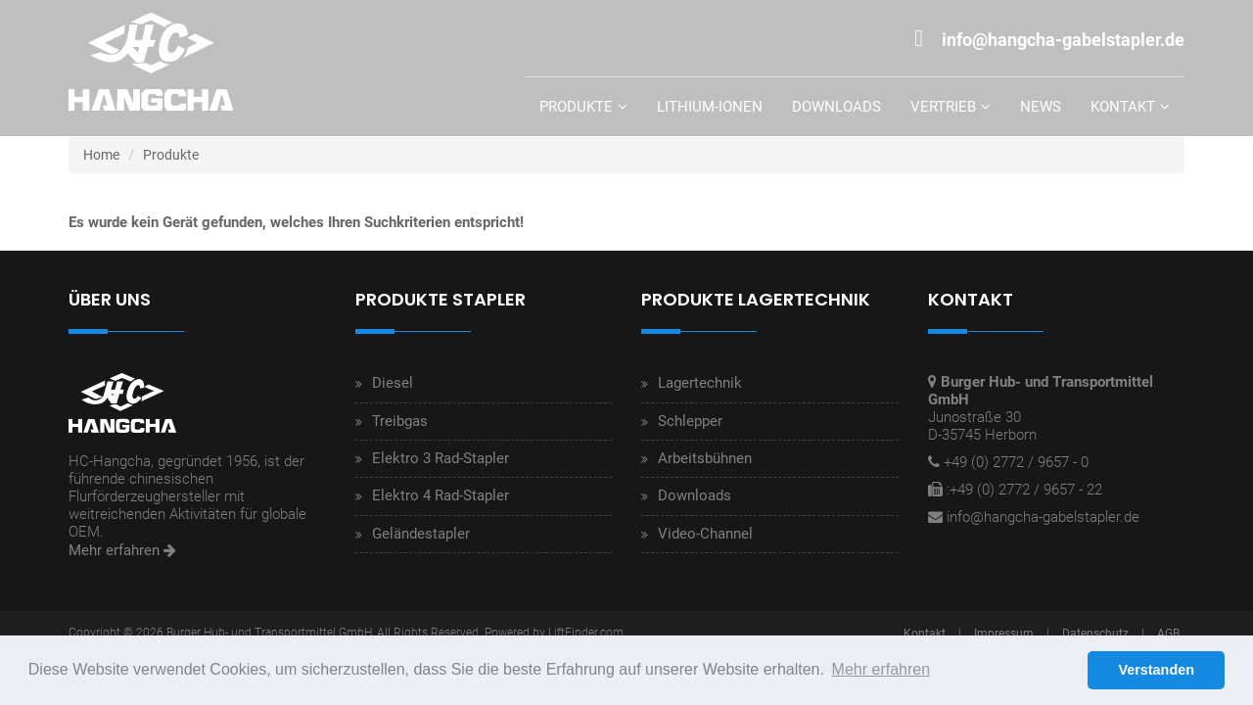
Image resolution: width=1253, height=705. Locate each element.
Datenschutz (1095, 633)
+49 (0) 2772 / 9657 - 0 (1016, 462)
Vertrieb (943, 107)
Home (101, 155)
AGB (1168, 633)
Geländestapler (421, 533)
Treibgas (400, 421)
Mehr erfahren (122, 550)
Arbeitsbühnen (705, 458)
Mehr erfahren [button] (881, 669)
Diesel (392, 383)
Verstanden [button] (1156, 670)
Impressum (1004, 633)
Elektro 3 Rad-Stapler (440, 458)
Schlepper (690, 421)
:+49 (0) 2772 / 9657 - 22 (1024, 489)
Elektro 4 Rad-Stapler (440, 495)
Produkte (576, 107)
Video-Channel (705, 533)
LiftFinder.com (586, 632)
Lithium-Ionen (710, 107)
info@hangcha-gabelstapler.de (1043, 517)
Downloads (836, 107)
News (1040, 107)
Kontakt (1123, 107)
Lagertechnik (700, 383)
